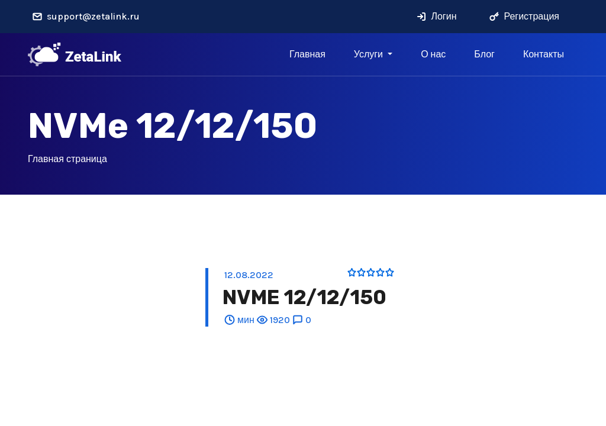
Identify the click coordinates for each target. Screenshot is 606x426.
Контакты (543, 54)
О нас (433, 54)
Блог (484, 54)
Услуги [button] (369, 54)
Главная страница (67, 158)
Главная (307, 54)
